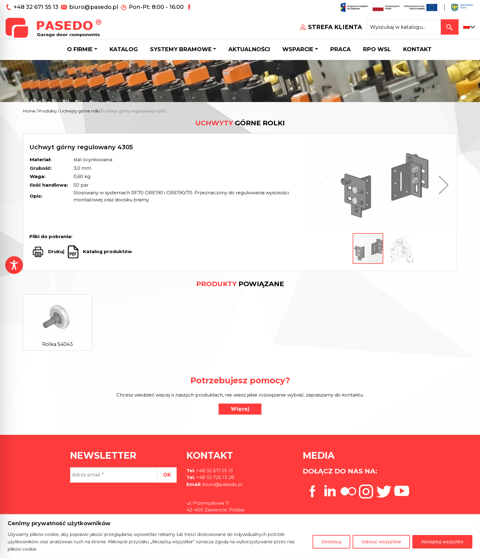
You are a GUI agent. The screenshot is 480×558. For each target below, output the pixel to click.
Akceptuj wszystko (442, 542)
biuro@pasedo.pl (93, 7)
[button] (442, 184)
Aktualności (249, 49)
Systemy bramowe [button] (181, 49)
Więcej (240, 409)
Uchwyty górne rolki (80, 110)
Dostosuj (331, 542)
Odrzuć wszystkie (381, 542)
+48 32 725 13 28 (214, 477)
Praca (340, 49)
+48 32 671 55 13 (37, 7)
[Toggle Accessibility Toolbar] (14, 265)
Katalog (124, 49)
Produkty (48, 110)
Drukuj (56, 251)
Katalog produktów (107, 251)
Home (29, 110)
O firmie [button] (80, 49)
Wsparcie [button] (297, 49)
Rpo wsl (377, 49)
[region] (240, 536)
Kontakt (417, 49)
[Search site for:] (404, 27)
